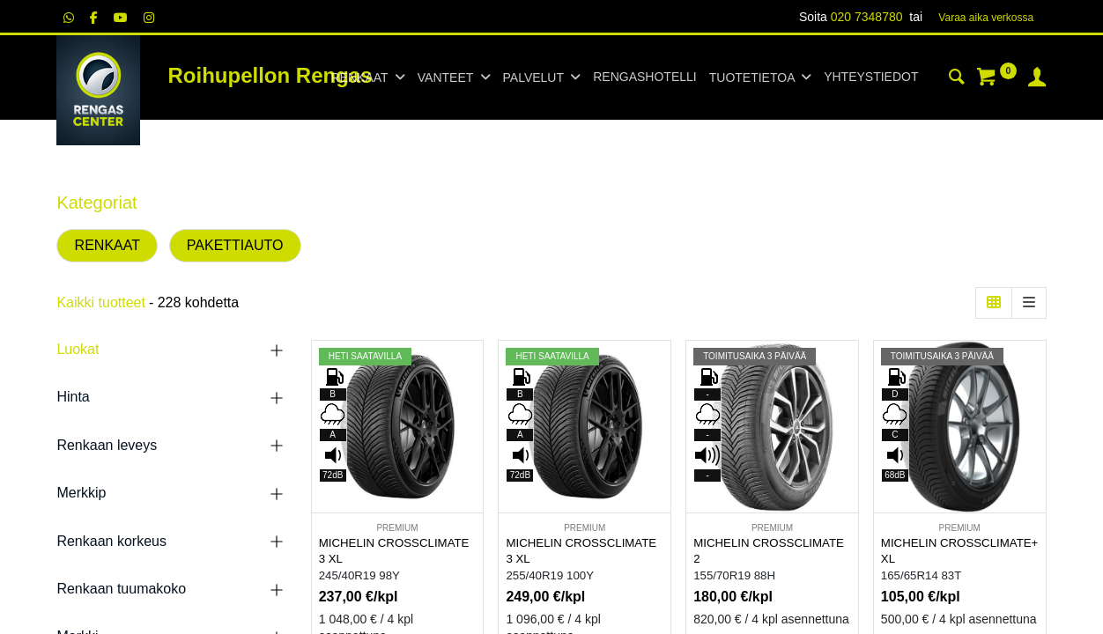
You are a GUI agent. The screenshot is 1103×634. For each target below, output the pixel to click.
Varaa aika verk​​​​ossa (985, 17)
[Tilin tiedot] (1037, 79)
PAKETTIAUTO (235, 245)
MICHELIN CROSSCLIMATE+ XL (960, 551)
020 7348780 (867, 17)
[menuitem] (644, 77)
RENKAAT (107, 245)
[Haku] (956, 79)
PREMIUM (397, 528)
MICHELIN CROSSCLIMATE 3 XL (394, 551)
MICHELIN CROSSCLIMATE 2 (768, 551)
